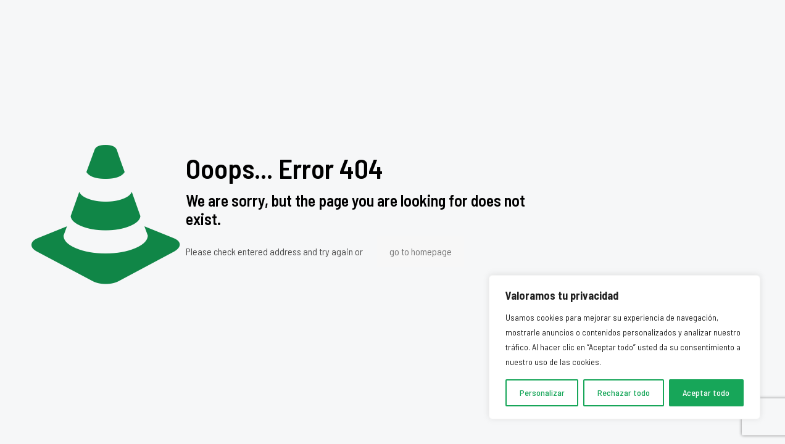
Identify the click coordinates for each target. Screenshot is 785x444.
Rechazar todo (623, 392)
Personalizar (542, 392)
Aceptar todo (706, 392)
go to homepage (420, 251)
